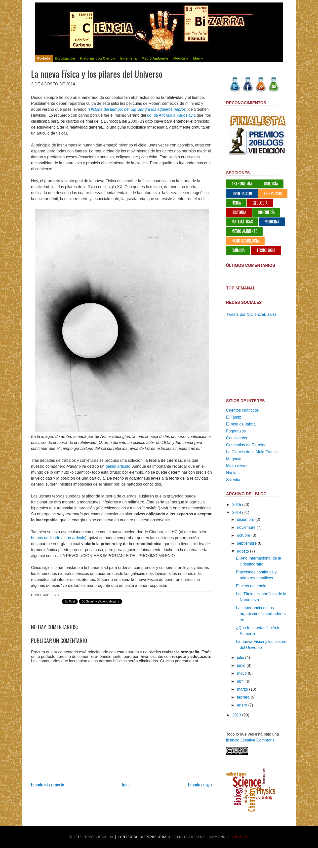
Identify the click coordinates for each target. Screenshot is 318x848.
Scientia (233, 480)
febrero (243, 697)
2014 (236, 512)
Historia (239, 212)
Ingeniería (266, 212)
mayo (242, 673)
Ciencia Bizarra (97, 837)
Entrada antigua (200, 785)
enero (242, 705)
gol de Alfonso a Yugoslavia (171, 115)
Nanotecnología (245, 241)
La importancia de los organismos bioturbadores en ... (261, 614)
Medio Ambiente (244, 231)
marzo (242, 689)
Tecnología (265, 250)
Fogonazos (236, 431)
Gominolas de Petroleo (246, 445)
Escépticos (273, 193)
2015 (236, 504)
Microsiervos (237, 466)
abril (240, 681)
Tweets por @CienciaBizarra (251, 314)
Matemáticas (242, 222)
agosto (243, 551)
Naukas (232, 473)
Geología (260, 203)
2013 (236, 715)
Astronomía (242, 184)
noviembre (246, 527)
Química (238, 250)
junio (241, 665)
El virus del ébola (251, 586)
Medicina (272, 222)
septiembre (247, 543)
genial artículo (118, 466)
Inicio (126, 785)
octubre (243, 535)
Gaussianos (236, 438)
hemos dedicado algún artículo (58, 538)
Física (54, 595)
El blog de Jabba (241, 424)
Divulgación (242, 193)
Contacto (238, 837)
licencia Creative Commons (250, 740)
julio (240, 657)
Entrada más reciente (47, 785)
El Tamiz (233, 417)
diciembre (245, 519)
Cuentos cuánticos (242, 410)
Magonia (233, 459)
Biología (271, 184)
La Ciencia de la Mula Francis (252, 452)
